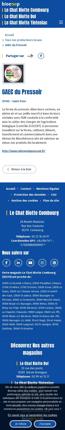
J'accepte (45, 423)
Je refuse (20, 423)
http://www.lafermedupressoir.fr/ (23, 151)
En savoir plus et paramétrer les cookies (32, 415)
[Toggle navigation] (61, 23)
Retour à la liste (19, 169)
